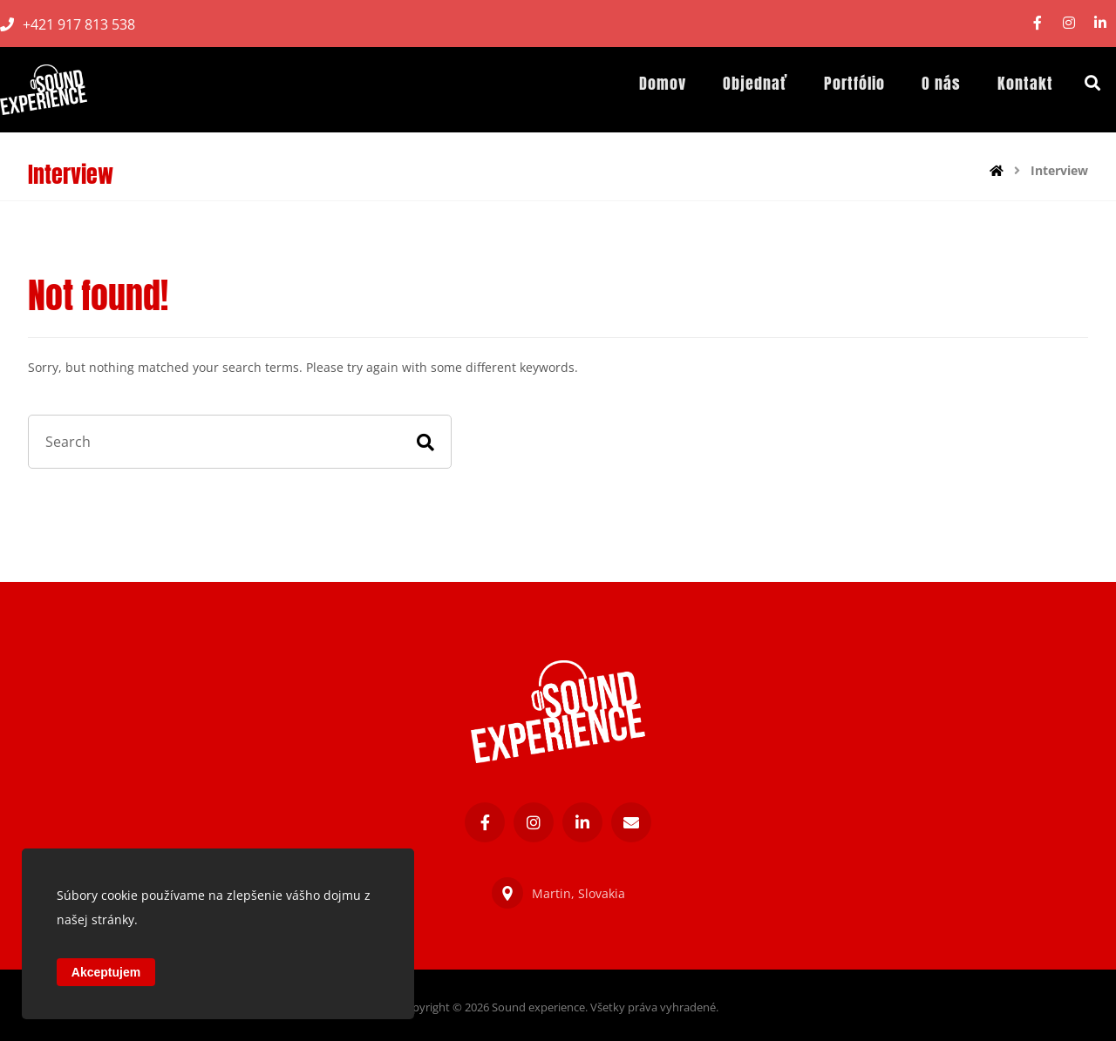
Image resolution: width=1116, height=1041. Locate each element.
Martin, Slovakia (558, 893)
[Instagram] (1069, 23)
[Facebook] (1037, 23)
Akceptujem (105, 972)
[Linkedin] (1100, 23)
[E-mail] (631, 822)
